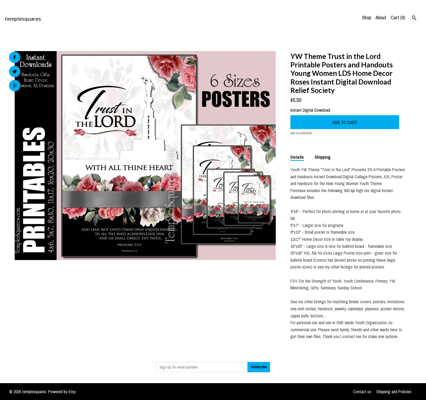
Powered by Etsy (62, 392)
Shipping (323, 157)
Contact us (362, 392)
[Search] (414, 18)
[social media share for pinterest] (14, 86)
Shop (366, 17)
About (380, 17)
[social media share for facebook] (14, 57)
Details (297, 157)
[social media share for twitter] (14, 72)
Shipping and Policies (393, 392)
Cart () (398, 17)
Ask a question (301, 133)
